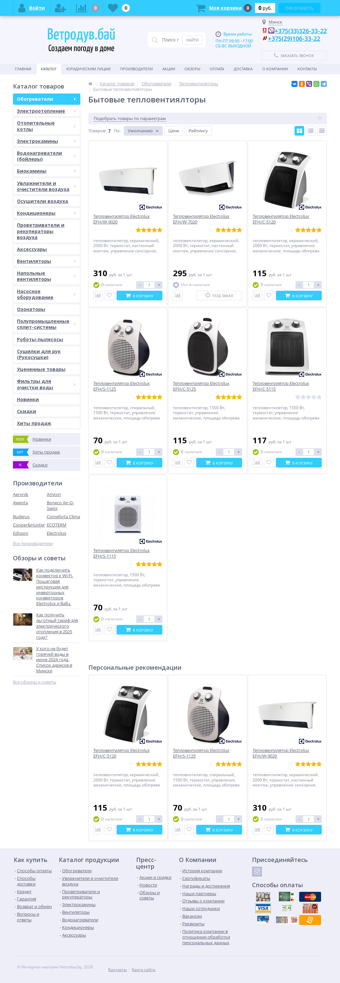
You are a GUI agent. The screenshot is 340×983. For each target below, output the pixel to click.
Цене (173, 131)
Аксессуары (32, 249)
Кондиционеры (46, 213)
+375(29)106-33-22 (294, 38)
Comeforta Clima (63, 517)
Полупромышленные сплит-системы (46, 324)
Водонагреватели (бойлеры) (46, 156)
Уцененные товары (41, 369)
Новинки (28, 399)
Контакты (307, 68)
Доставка (243, 68)
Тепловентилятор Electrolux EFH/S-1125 (201, 753)
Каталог (49, 68)
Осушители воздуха (42, 201)
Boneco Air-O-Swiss (60, 505)
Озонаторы (31, 309)
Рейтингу (198, 131)
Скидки (26, 411)
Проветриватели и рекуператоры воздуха (40, 231)
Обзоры (192, 68)
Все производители (33, 543)
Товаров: (97, 131)
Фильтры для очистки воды (46, 384)
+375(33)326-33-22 (301, 31)
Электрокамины (46, 141)
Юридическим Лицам (88, 68)
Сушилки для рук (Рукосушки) (39, 354)
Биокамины (46, 171)
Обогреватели (46, 99)
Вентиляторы (46, 261)
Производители (136, 68)
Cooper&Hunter (29, 525)
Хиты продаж (34, 423)
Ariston (54, 494)
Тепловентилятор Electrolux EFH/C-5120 (121, 753)
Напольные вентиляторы (46, 276)
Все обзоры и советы (34, 682)
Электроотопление (46, 111)
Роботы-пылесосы (40, 339)
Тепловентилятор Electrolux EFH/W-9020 (281, 753)
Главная (23, 68)
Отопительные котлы (46, 126)
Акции (168, 68)
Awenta (20, 503)
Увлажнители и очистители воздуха (46, 186)
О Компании (275, 68)
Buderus (21, 517)
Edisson (20, 533)
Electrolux (56, 533)
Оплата (217, 68)
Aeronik (20, 494)
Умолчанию (140, 131)
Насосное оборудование (46, 294)
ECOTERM (56, 525)
